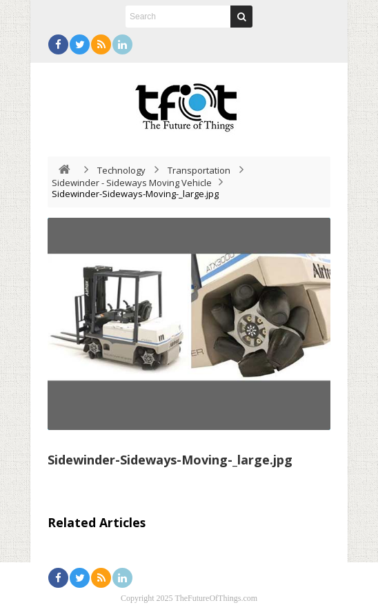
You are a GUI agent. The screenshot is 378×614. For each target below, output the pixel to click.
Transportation (199, 170)
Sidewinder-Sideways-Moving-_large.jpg (170, 459)
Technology (121, 170)
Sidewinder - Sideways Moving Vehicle (132, 182)
